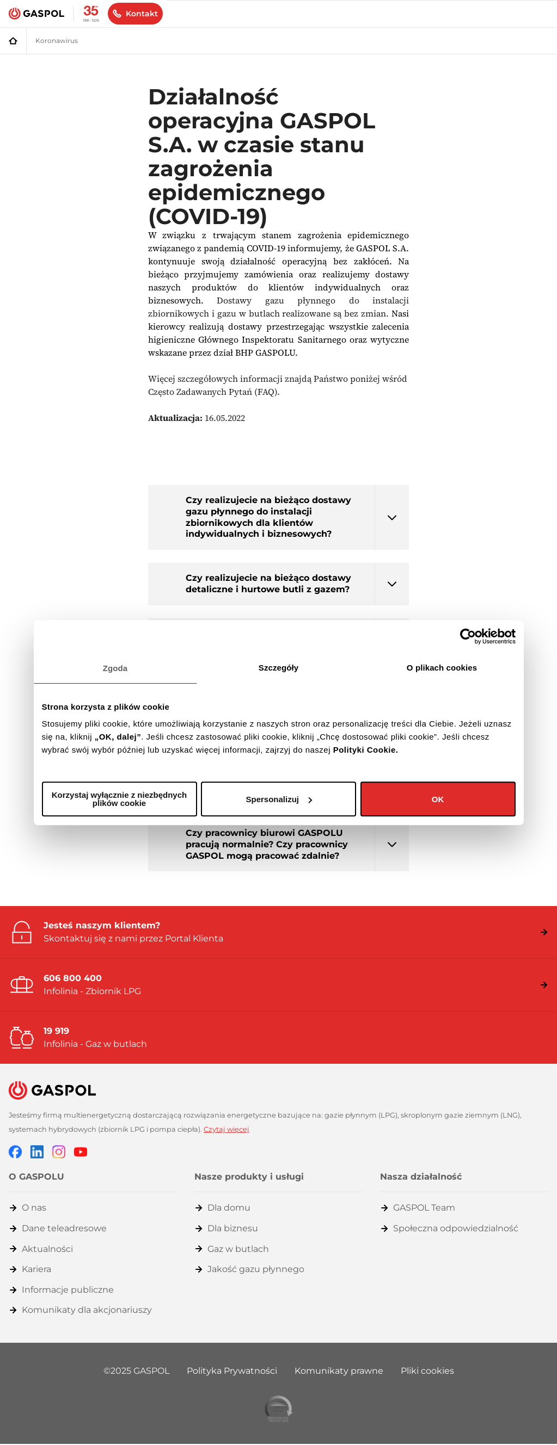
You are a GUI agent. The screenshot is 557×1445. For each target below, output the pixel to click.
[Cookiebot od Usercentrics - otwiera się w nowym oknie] (468, 636)
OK (438, 799)
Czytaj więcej (226, 1129)
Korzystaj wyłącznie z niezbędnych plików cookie (119, 799)
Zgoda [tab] (115, 668)
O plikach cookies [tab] (442, 667)
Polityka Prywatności (232, 1371)
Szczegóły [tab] (278, 667)
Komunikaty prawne (339, 1371)
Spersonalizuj (279, 799)
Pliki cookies (427, 1371)
